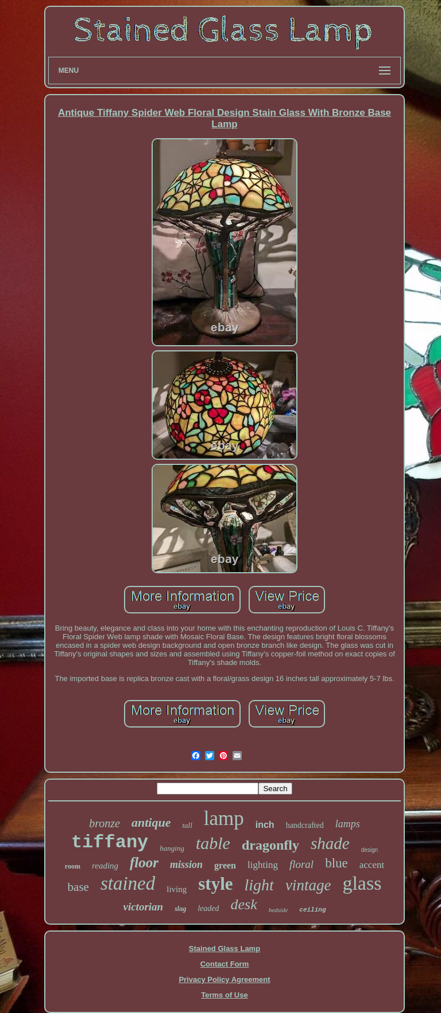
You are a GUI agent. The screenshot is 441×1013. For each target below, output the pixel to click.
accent (371, 864)
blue (336, 863)
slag (180, 909)
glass (361, 883)
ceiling (312, 909)
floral (301, 864)
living (177, 889)
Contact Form (224, 964)
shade (330, 843)
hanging (172, 848)
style (215, 884)
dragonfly (270, 845)
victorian (143, 907)
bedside (278, 909)
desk (243, 904)
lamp (224, 818)
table (213, 843)
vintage (308, 885)
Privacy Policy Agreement (224, 979)
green (225, 865)
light (259, 885)
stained (127, 883)
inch (265, 825)
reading (105, 865)
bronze (104, 823)
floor (144, 862)
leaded (208, 908)
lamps (347, 824)
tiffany (109, 842)
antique (151, 822)
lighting (262, 864)
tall (187, 825)
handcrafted (305, 825)
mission (186, 864)
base (78, 887)
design (369, 850)
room (72, 866)
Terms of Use (224, 995)
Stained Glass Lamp (224, 948)
